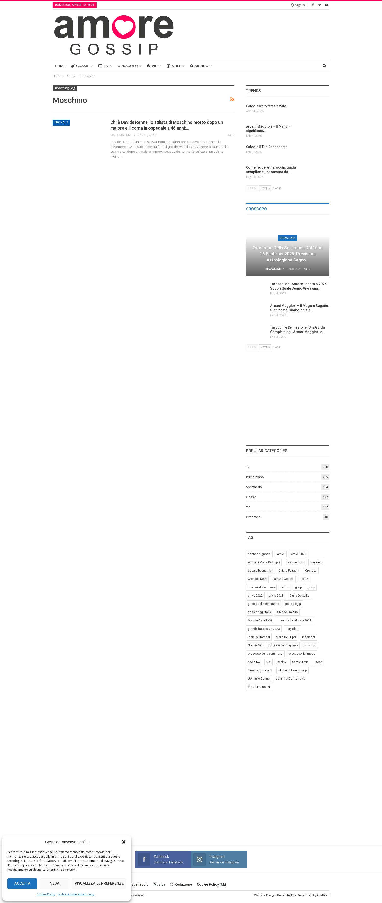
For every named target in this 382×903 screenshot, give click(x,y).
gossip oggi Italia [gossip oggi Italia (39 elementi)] (259, 612)
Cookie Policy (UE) (211, 884)
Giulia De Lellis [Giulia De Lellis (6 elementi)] (299, 595)
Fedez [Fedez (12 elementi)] (304, 579)
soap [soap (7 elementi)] (318, 662)
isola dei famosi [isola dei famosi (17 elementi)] (259, 637)
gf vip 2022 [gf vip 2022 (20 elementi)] (255, 595)
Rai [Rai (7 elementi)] (268, 662)
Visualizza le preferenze (99, 883)
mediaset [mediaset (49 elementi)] (308, 637)
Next (265, 188)
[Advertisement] (287, 397)
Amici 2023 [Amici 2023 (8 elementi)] (298, 554)
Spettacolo (254, 487)
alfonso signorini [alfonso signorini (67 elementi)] (259, 554)
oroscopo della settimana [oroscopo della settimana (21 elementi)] (265, 653)
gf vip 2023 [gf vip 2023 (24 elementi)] (276, 595)
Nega (54, 883)
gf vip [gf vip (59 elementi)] (311, 587)
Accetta (22, 883)
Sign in (298, 5)
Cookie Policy (46, 894)
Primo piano (255, 477)
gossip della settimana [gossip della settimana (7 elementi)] (263, 604)
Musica (159, 884)
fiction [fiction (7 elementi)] (285, 587)
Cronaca (61, 122)
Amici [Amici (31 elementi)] (281, 554)
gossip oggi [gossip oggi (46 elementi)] (293, 604)
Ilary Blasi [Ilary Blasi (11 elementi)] (292, 629)
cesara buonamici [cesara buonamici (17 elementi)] (260, 570)
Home (60, 66)
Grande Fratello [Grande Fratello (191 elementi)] (287, 612)
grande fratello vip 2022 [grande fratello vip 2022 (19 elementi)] (295, 620)
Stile (174, 66)
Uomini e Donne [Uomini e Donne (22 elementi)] (259, 678)
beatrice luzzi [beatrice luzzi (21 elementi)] (295, 562)
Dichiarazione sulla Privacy (76, 894)
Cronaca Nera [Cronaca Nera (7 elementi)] (257, 579)
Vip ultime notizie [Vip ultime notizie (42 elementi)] (259, 687)
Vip (152, 66)
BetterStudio (285, 895)
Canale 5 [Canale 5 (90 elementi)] (316, 562)
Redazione (181, 884)
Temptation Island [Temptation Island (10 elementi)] (260, 670)
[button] (123, 841)
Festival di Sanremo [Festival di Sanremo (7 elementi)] (261, 587)
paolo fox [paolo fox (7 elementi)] (254, 662)
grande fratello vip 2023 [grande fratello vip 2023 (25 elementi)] (264, 629)
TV (103, 66)
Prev (252, 188)
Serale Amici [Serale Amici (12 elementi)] (300, 662)
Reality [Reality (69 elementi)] (281, 662)
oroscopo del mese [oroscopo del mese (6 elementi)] (302, 653)
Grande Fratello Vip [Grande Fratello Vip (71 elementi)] (260, 620)
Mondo (199, 66)
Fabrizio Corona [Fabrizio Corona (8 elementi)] (283, 579)
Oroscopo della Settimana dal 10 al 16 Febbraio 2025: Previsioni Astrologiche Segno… (288, 253)
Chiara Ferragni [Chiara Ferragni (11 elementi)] (289, 570)
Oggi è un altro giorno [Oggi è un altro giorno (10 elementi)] (283, 645)
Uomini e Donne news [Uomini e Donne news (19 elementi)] (290, 678)
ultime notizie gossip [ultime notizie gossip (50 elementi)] (292, 670)
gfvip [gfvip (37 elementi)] (298, 587)
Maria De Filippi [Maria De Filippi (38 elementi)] (286, 637)
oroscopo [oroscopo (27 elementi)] (310, 645)
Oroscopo (128, 66)
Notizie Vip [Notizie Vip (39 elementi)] (255, 645)
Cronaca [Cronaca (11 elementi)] (311, 570)
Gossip (80, 66)
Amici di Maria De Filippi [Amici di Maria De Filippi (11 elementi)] (264, 562)
